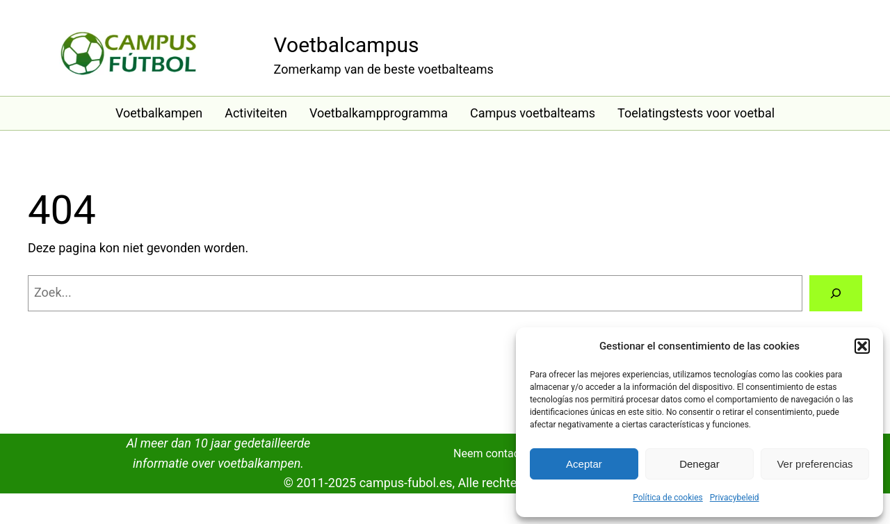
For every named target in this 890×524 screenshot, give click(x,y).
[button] (862, 346)
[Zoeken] (835, 293)
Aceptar (584, 464)
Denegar (699, 464)
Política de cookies (668, 497)
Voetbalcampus (346, 45)
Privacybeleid (734, 497)
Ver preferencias (814, 464)
